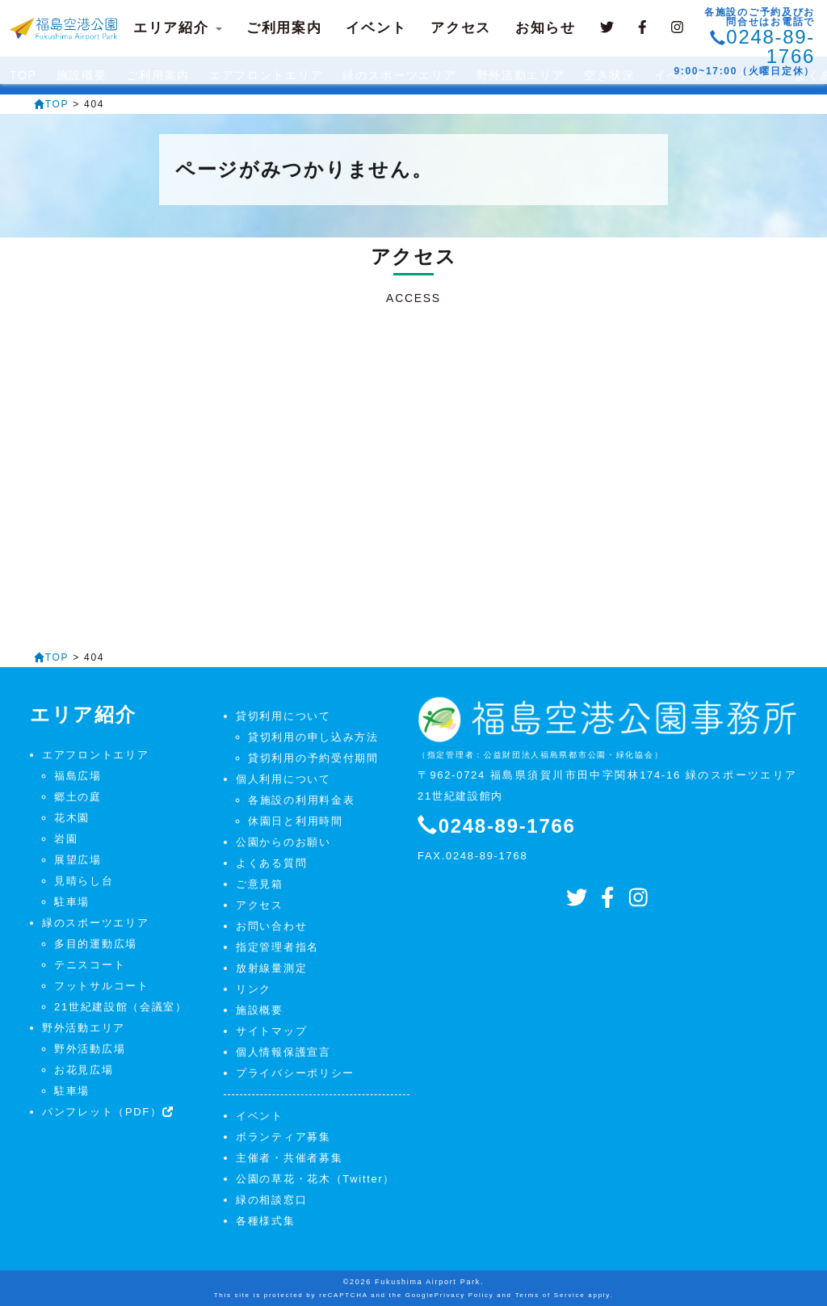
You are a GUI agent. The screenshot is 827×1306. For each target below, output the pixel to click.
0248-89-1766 (770, 46)
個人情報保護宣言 (283, 1052)
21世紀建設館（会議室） (120, 1007)
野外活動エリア (83, 1028)
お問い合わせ (271, 926)
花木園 (72, 818)
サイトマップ (271, 1031)
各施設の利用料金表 (301, 800)
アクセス (460, 28)
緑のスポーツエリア (95, 923)
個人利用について (283, 779)
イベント (376, 28)
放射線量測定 (271, 968)
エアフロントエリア (95, 755)
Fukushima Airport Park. (429, 1282)
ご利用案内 (284, 28)
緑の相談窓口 (271, 1200)
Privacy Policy (464, 1295)
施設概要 (259, 1010)
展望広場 (78, 860)
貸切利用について (283, 716)
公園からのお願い (283, 842)
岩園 (66, 839)
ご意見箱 (259, 884)
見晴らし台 (84, 881)
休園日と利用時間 (295, 821)
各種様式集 (266, 1221)
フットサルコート (101, 986)
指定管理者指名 (277, 947)
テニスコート (89, 965)
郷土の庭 (78, 797)
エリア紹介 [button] (177, 28)
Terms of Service (550, 1295)
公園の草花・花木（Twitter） (315, 1179)
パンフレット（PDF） (108, 1112)
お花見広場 (84, 1070)
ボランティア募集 (283, 1137)
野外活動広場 (89, 1049)
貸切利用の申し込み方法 (313, 737)
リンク (253, 989)
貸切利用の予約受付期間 (313, 758)
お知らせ (545, 28)
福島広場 (78, 776)
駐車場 (72, 902)
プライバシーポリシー (295, 1073)
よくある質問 (271, 863)
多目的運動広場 (95, 944)
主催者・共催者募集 (289, 1158)
